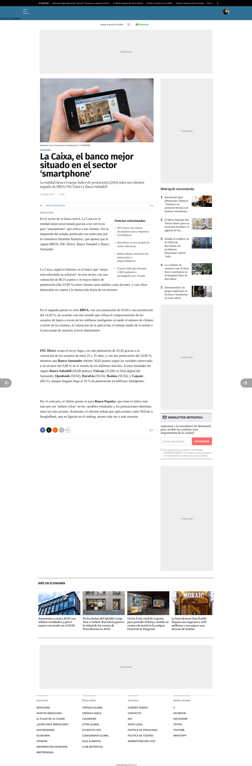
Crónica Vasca (91, 713)
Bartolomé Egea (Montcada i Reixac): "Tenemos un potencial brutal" (81, 3)
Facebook (179, 713)
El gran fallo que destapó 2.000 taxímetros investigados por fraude (131, 272)
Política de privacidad (142, 730)
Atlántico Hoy (91, 730)
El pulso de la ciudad (51, 718)
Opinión (42, 741)
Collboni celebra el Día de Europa (190, 3)
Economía (45, 150)
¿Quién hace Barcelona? (52, 724)
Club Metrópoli (92, 746)
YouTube (179, 730)
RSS (130, 718)
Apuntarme (202, 441)
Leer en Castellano (10, 18)
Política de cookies (140, 735)
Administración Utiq (141, 741)
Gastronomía (46, 730)
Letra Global (90, 724)
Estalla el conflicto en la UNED (159, 3)
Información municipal (52, 746)
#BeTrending (45, 752)
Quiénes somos (138, 707)
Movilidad (43, 707)
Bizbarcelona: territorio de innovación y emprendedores (132, 257)
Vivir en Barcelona (49, 713)
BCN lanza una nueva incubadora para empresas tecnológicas (133, 231)
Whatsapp (179, 735)
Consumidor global (95, 735)
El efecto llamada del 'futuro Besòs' (128, 3)
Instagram (180, 718)
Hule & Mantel (91, 741)
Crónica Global (92, 707)
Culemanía (89, 718)
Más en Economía (51, 583)
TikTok (177, 724)
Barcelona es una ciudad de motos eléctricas (133, 244)
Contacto (134, 713)
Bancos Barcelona (55, 205)
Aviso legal (135, 724)
